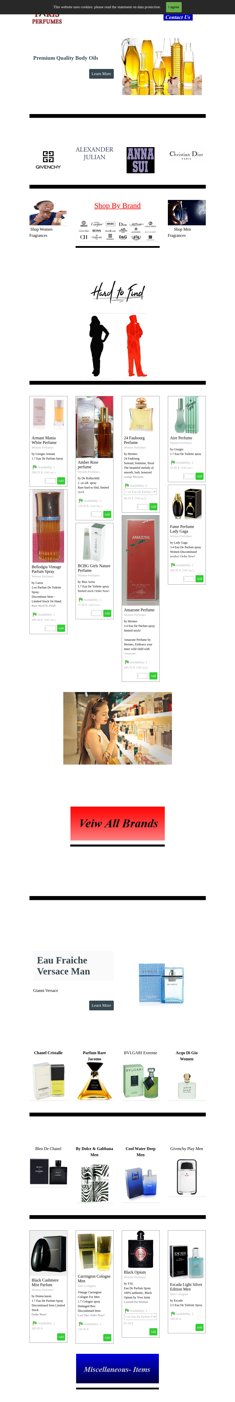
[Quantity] (96, 514)
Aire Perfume (181, 438)
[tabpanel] (180, 18)
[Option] (140, 492)
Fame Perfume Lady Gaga (182, 528)
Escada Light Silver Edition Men (186, 1286)
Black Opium (135, 1272)
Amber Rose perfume (88, 464)
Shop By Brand (117, 205)
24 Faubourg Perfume (134, 440)
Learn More (101, 74)
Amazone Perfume (139, 610)
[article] (95, 458)
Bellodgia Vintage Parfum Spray (47, 569)
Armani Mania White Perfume (44, 440)
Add (107, 514)
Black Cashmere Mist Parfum (45, 1282)
